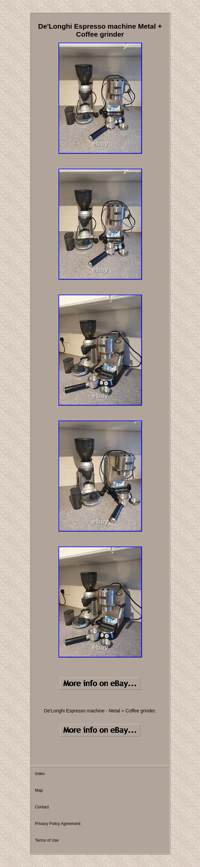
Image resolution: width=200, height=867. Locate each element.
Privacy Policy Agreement (57, 823)
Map (39, 790)
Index (40, 773)
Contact (42, 807)
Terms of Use (47, 840)
